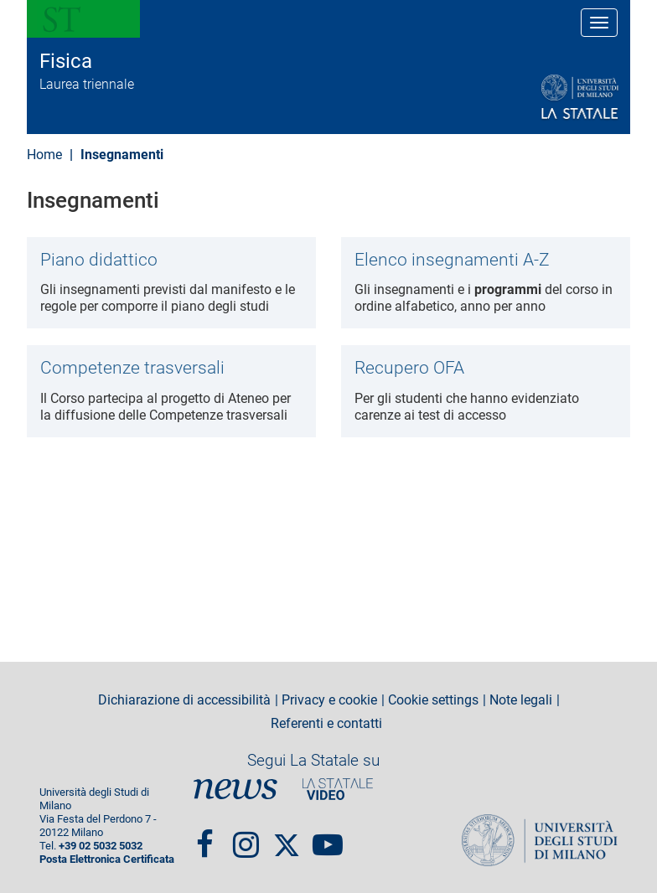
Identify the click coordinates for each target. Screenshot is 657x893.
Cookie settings (433, 700)
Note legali (520, 700)
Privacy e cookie (329, 700)
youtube (328, 837)
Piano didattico (99, 260)
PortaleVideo (338, 788)
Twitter (287, 838)
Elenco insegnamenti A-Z (452, 260)
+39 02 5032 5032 (100, 845)
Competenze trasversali (132, 368)
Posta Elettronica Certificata (106, 859)
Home (44, 155)
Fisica (65, 61)
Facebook (205, 837)
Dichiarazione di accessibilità (184, 700)
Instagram (246, 837)
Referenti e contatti (326, 723)
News (235, 788)
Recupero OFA (409, 368)
